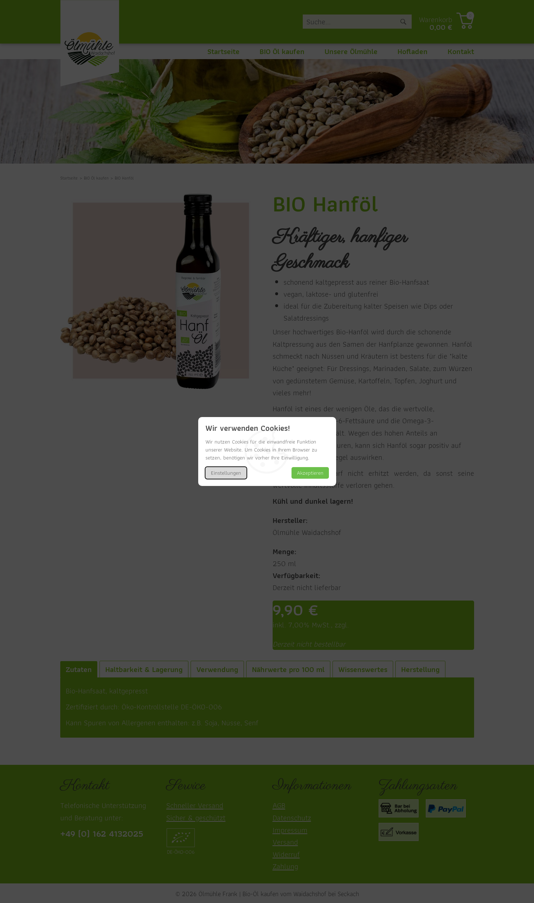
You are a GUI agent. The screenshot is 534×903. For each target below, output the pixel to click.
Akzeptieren (310, 473)
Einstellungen (226, 473)
